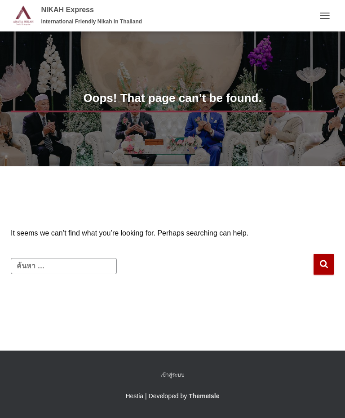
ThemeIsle (204, 396)
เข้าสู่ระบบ (172, 375)
